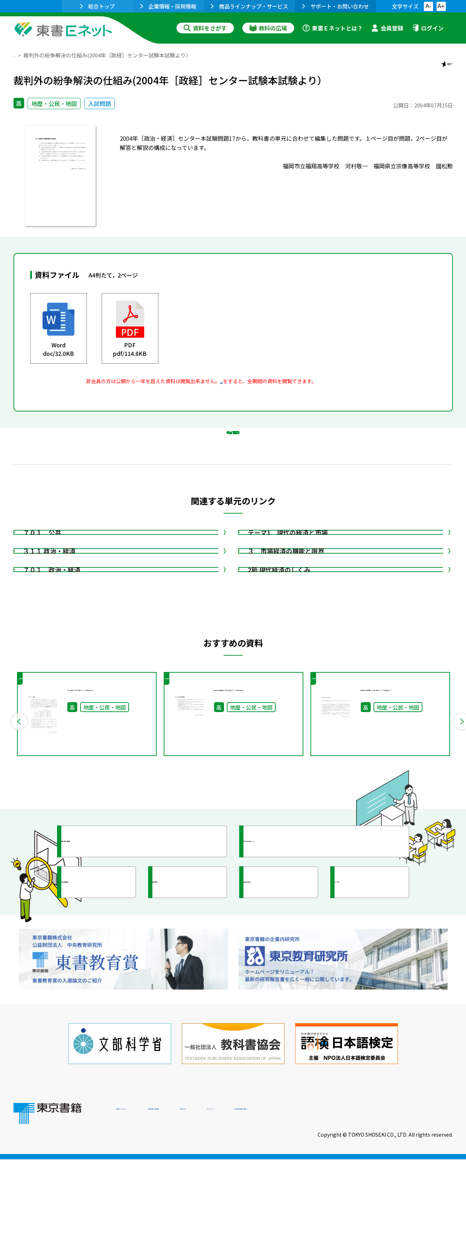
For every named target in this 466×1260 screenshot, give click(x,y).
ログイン (428, 28)
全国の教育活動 (280, 1014)
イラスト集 (365, 1014)
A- (428, 6)
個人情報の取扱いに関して (419, 1212)
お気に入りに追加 (422, 70)
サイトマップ (347, 1212)
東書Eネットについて (143, 1212)
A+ (440, 6)
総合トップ (97, 6)
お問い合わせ (292, 1212)
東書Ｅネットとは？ (333, 28)
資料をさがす (205, 28)
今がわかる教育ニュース (292, 974)
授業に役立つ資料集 (104, 974)
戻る (233, 468)
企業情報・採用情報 (168, 6)
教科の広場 (268, 28)
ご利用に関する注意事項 (223, 1212)
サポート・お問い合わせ (335, 6)
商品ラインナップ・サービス (249, 6)
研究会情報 (182, 1014)
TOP (18, 55)
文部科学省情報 (97, 1014)
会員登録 (387, 28)
